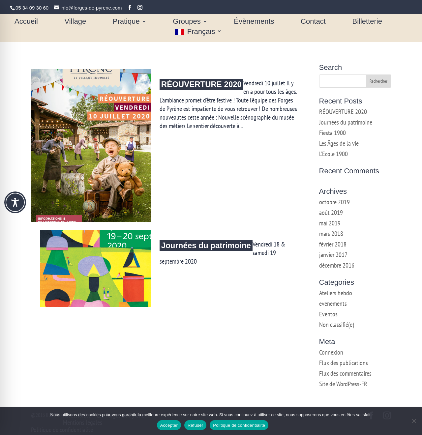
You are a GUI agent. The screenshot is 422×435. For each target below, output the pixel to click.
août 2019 (331, 212)
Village (75, 22)
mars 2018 (331, 233)
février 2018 (333, 244)
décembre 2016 (336, 265)
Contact (313, 22)
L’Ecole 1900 (333, 154)
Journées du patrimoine (206, 245)
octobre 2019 (334, 202)
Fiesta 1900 (332, 133)
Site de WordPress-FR (343, 384)
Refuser (195, 425)
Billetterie (367, 22)
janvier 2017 (333, 254)
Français (201, 32)
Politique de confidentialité (239, 425)
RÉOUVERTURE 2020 (201, 84)
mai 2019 (330, 223)
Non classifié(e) (336, 324)
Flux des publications (343, 363)
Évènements (254, 22)
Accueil (26, 22)
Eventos (328, 314)
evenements (333, 303)
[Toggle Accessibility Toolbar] (15, 202)
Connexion (331, 352)
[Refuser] (413, 421)
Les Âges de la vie (339, 143)
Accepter (169, 425)
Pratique (126, 22)
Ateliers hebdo (335, 293)
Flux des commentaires (345, 373)
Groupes (186, 22)
